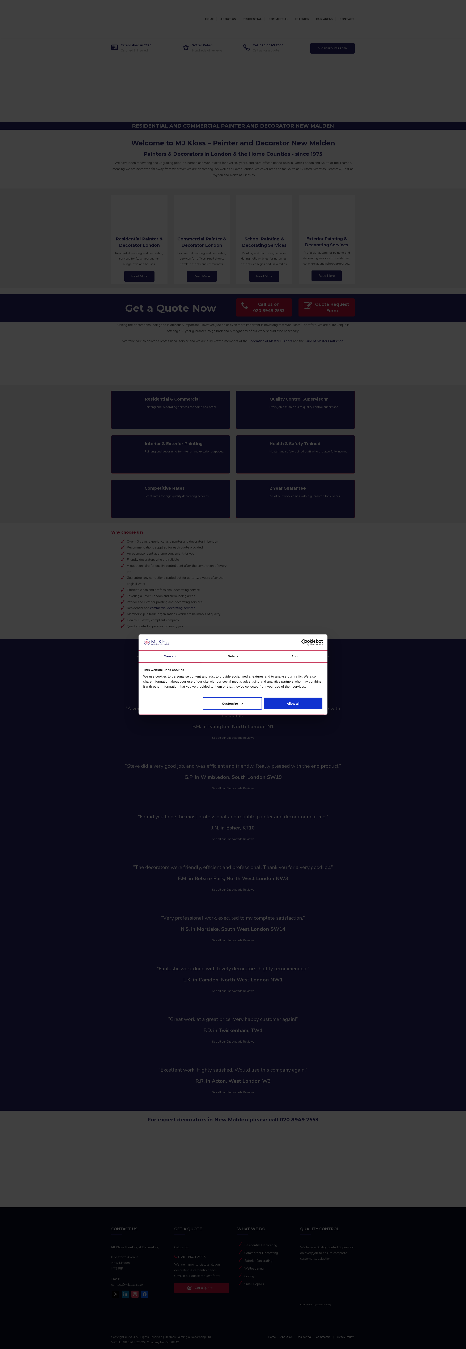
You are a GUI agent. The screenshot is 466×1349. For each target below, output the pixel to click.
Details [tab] (233, 656)
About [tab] (296, 656)
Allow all (293, 703)
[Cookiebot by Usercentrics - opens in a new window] (304, 642)
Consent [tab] (170, 656)
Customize (232, 703)
